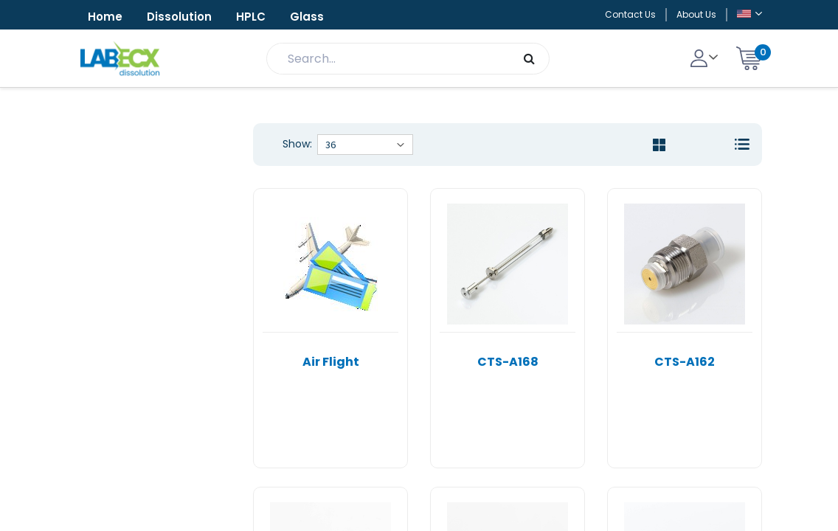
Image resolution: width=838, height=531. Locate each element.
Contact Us (630, 14)
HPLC (251, 16)
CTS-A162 (684, 361)
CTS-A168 (508, 361)
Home (105, 16)
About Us (696, 14)
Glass (307, 16)
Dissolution (179, 16)
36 (330, 144)
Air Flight (330, 361)
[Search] (529, 59)
